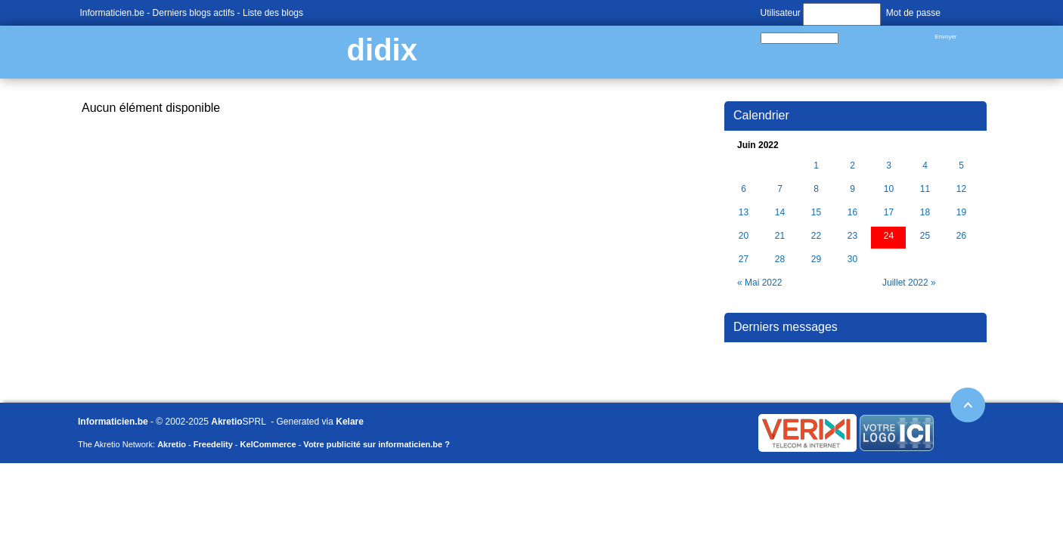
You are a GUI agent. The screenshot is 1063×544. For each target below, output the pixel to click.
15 (816, 213)
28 (780, 259)
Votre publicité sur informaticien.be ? (376, 444)
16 (852, 213)
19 (961, 213)
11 (925, 189)
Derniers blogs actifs (194, 13)
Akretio (226, 421)
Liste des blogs (273, 13)
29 (816, 259)
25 (925, 236)
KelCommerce (268, 444)
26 (961, 236)
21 (780, 236)
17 (889, 213)
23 (852, 236)
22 (816, 236)
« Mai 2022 (759, 282)
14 (780, 213)
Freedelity (213, 444)
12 (961, 189)
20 (743, 236)
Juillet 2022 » (909, 282)
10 (889, 189)
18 (925, 213)
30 (852, 259)
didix (382, 49)
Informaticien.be (112, 13)
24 (889, 236)
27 (743, 259)
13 (743, 213)
